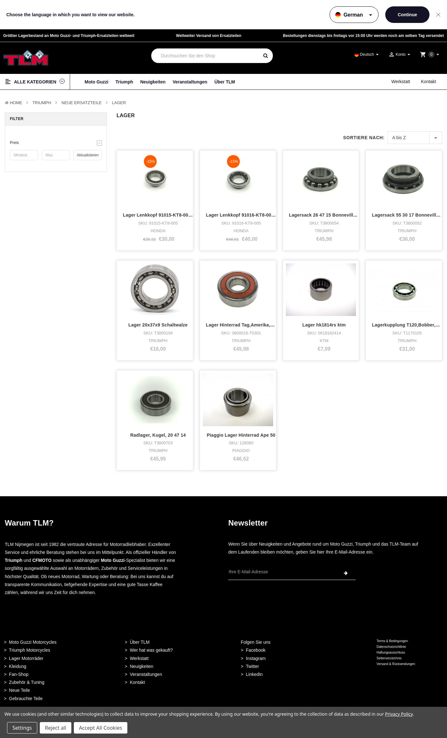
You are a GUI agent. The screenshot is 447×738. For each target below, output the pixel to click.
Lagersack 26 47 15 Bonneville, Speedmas (335, 215)
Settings (22, 727)
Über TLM (224, 81)
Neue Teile (19, 690)
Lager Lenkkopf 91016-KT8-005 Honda (247, 215)
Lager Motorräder (26, 658)
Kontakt (428, 81)
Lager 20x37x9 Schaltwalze (158, 324)
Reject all (55, 727)
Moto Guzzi (97, 81)
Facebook (255, 650)
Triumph (124, 81)
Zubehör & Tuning (26, 682)
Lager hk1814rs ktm (324, 324)
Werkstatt (400, 81)
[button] (56, 143)
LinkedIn (254, 674)
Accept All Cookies (100, 727)
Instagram (256, 658)
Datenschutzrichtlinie (391, 646)
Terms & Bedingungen (392, 641)
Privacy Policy (399, 714)
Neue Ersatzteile (81, 102)
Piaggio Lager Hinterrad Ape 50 (241, 435)
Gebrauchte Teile (26, 698)
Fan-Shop (18, 674)
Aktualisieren (88, 155)
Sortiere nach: (364, 137)
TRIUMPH (41, 102)
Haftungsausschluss (391, 652)
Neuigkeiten (152, 81)
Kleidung (17, 666)
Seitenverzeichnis (389, 658)
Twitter (252, 666)
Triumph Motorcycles (29, 650)
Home (16, 102)
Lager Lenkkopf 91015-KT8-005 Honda (164, 215)
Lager (119, 102)
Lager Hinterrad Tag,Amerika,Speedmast (250, 324)
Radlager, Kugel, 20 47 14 (158, 435)
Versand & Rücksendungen (396, 664)
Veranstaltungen (190, 81)
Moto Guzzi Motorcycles (32, 642)
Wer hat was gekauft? (151, 650)
